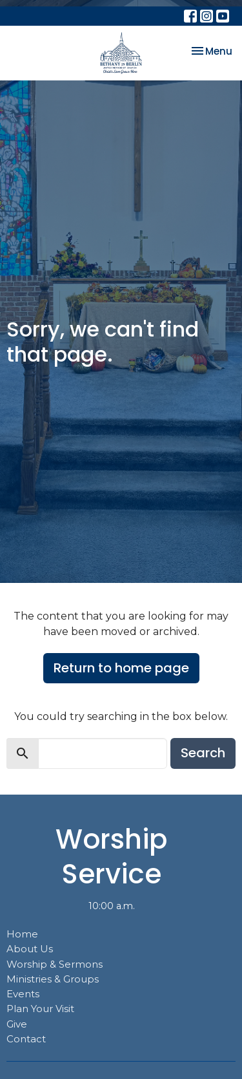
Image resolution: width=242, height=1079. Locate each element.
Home (22, 934)
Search (203, 753)
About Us (29, 949)
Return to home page (121, 668)
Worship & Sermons (54, 964)
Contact (26, 1039)
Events (22, 994)
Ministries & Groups (52, 979)
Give (16, 1024)
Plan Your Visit (40, 1008)
